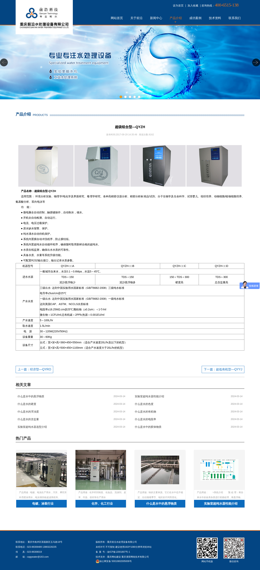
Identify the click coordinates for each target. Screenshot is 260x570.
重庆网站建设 (114, 557)
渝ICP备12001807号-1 (118, 552)
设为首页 (178, 5)
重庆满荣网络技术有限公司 (135, 557)
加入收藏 (193, 5)
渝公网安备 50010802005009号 (116, 561)
